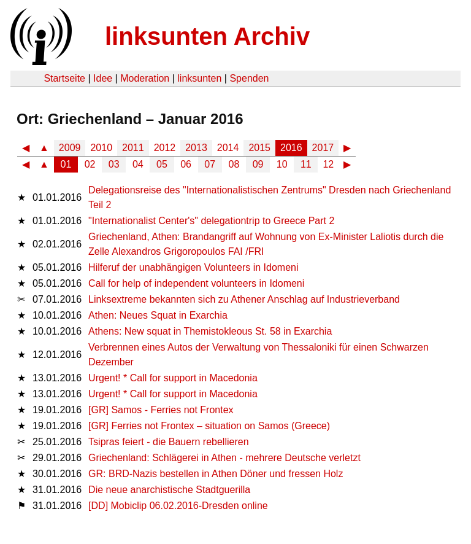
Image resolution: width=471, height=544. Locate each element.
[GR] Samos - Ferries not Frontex (161, 410)
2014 (228, 147)
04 (138, 164)
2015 (259, 147)
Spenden (249, 78)
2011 (133, 147)
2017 (323, 147)
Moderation (144, 78)
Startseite (64, 78)
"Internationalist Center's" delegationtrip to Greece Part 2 (211, 221)
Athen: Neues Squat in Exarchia (158, 315)
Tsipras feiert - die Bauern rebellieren (168, 442)
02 (90, 164)
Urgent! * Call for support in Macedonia (173, 378)
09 (258, 164)
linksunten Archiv (207, 36)
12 (328, 164)
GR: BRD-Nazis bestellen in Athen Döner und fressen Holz (215, 473)
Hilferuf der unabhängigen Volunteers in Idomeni (193, 267)
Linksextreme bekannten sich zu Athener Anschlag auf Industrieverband (244, 299)
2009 (70, 147)
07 (209, 164)
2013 (196, 147)
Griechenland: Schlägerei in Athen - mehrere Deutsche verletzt (224, 458)
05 (161, 164)
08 (234, 164)
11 (306, 164)
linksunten (199, 78)
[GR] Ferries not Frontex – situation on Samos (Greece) (209, 426)
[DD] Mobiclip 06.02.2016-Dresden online (178, 505)
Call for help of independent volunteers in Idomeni (196, 283)
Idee (102, 78)
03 (114, 164)
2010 (101, 147)
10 (282, 164)
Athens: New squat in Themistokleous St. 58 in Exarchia (210, 331)
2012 (165, 147)
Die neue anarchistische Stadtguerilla (169, 489)
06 (185, 164)
